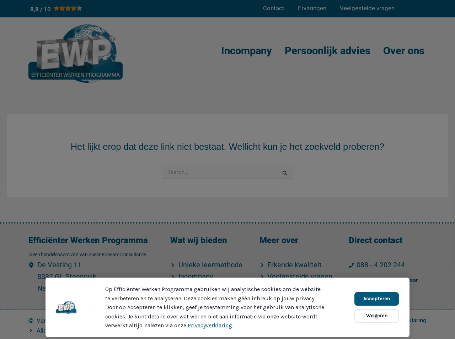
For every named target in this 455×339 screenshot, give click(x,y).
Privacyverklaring (210, 325)
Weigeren (376, 316)
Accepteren (376, 299)
